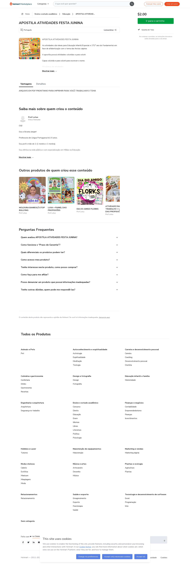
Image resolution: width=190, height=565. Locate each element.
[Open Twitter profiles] (28, 542)
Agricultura (129, 467)
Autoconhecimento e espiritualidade (90, 349)
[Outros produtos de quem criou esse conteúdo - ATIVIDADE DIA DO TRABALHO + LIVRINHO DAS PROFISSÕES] (118, 195)
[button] (66, 237)
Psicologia (77, 437)
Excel (127, 498)
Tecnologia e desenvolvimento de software (145, 494)
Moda (23, 483)
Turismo (24, 452)
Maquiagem (26, 479)
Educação (77, 414)
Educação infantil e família (137, 376)
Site (126, 506)
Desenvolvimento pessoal (136, 361)
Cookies (164, 557)
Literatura (77, 430)
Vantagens (26, 83)
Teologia (76, 365)
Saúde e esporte (81, 494)
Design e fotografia (82, 376)
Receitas (24, 391)
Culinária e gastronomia (32, 376)
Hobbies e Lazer (28, 449)
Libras (75, 426)
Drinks (23, 384)
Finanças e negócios (134, 403)
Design (76, 380)
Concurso (76, 406)
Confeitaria (25, 380)
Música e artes (79, 464)
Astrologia (77, 353)
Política (76, 434)
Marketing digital (132, 452)
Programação (130, 502)
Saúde (75, 510)
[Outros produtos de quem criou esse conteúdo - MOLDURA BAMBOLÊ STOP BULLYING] (32, 196)
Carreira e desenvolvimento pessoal (142, 349)
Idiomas (76, 422)
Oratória (128, 365)
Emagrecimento (79, 498)
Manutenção (78, 452)
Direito (76, 410)
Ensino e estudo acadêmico (85, 403)
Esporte (76, 502)
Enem (75, 418)
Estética (24, 471)
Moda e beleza (28, 464)
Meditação (77, 361)
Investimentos (131, 418)
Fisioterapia (78, 506)
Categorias (43, 4)
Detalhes (41, 83)
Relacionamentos (29, 494)
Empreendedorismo (133, 410)
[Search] (132, 4)
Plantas (128, 471)
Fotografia (77, 384)
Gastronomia (26, 387)
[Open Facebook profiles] (23, 542)
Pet (22, 353)
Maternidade (130, 380)
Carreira (128, 353)
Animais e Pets (28, 349)
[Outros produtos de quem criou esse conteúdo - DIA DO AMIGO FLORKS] (90, 195)
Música (76, 475)
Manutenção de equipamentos (87, 449)
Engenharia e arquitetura (32, 403)
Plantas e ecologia (134, 464)
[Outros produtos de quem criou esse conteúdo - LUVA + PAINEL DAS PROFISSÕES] (61, 196)
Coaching (128, 357)
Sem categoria (28, 521)
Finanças (128, 414)
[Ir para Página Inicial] (21, 4)
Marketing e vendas (134, 449)
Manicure (24, 475)
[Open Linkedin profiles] (34, 542)
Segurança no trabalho (30, 410)
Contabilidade (131, 406)
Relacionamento (28, 498)
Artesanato (78, 467)
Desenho (76, 471)
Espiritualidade (79, 357)
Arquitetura (26, 406)
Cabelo (24, 467)
